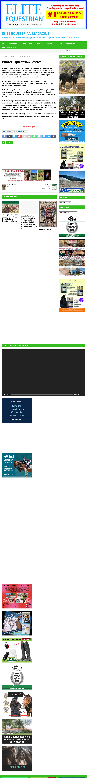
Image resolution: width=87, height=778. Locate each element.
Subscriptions (13, 43)
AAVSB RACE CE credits (9, 47)
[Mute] (79, 394)
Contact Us (51, 43)
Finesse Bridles (71, 43)
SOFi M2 (60, 43)
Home (3, 43)
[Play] (5, 394)
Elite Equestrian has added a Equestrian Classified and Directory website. (10, 218)
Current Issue (27, 43)
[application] (43, 372)
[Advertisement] (73, 326)
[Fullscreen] (82, 394)
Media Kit (40, 43)
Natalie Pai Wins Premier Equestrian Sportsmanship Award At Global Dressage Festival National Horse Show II (29, 222)
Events (9, 142)
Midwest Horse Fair (47, 229)
